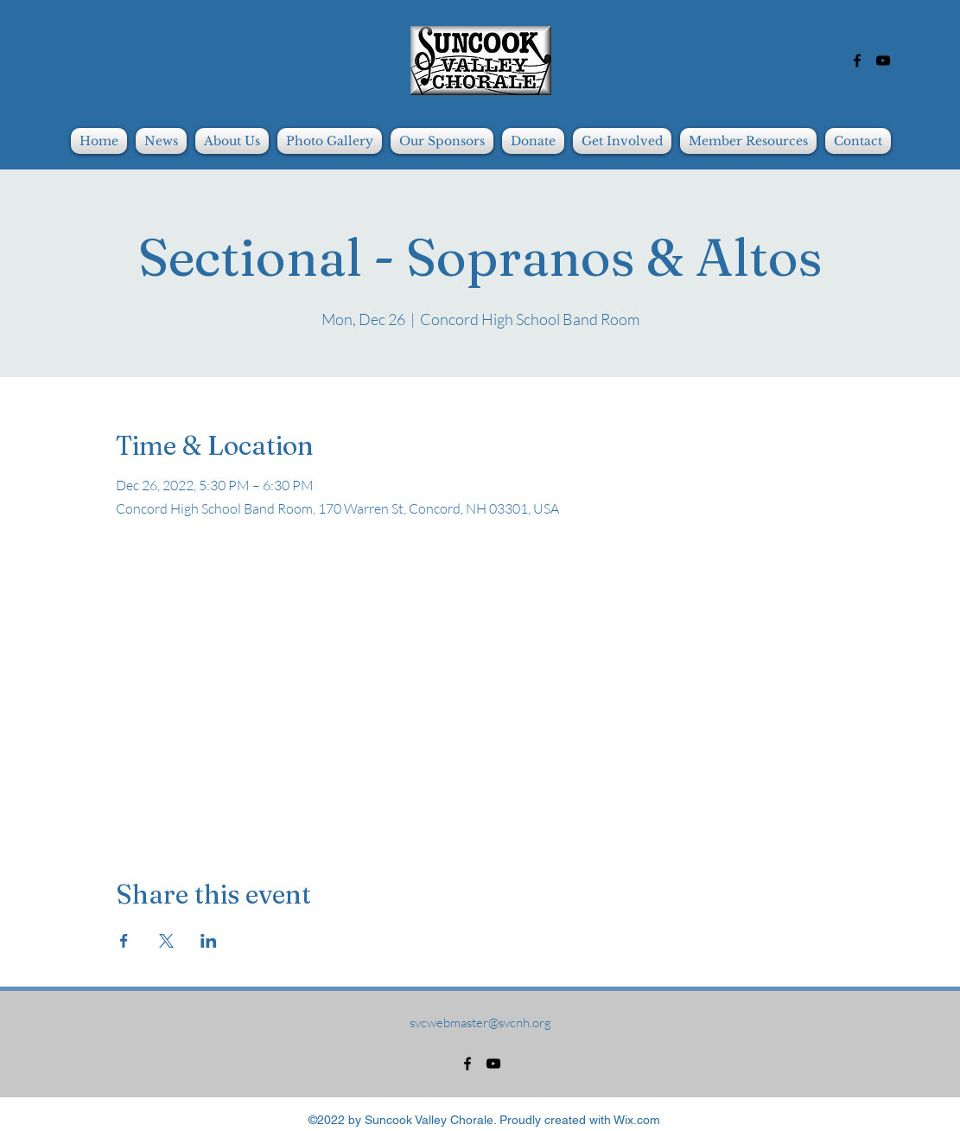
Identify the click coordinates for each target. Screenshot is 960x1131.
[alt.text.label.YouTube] (883, 60)
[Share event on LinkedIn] (208, 941)
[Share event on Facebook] (124, 941)
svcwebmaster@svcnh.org (480, 1022)
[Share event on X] (166, 941)
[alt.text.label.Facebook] (857, 60)
